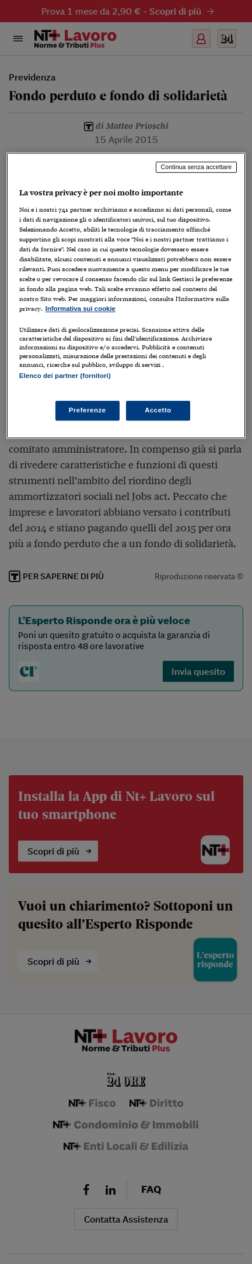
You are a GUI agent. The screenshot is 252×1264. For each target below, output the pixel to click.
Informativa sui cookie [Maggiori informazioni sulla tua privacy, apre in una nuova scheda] (81, 308)
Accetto (158, 410)
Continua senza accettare (196, 166)
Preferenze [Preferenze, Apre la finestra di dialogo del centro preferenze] (87, 410)
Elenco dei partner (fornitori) (65, 376)
